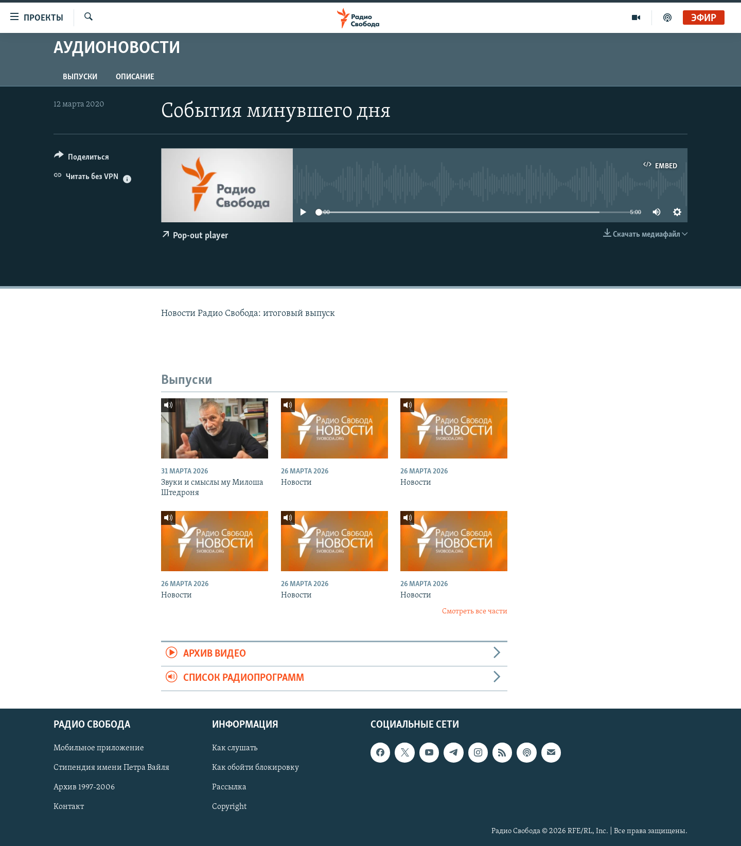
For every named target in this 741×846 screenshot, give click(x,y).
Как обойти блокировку (255, 768)
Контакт (69, 807)
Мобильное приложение (99, 748)
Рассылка (229, 787)
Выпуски (80, 77)
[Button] (81, 158)
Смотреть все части (474, 611)
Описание (135, 77)
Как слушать (234, 748)
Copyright (229, 807)
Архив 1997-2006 (84, 787)
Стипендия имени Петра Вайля (111, 768)
